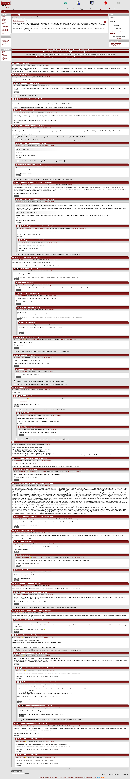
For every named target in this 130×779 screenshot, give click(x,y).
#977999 (45, 612)
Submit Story (5, 27)
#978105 (47, 655)
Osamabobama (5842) (21, 594)
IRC (2, 52)
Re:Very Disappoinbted (28, 137)
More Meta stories (115, 44)
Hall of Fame (5, 26)
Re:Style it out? (22, 110)
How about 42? (23, 439)
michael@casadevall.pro (33, 339)
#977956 (46, 357)
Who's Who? (5, 55)
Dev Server (4, 58)
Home (40, 777)
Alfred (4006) (20, 285)
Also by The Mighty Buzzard (118, 45)
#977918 (47, 285)
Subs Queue (5, 29)
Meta (4, 12)
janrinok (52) (19, 544)
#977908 (70, 398)
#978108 (50, 242)
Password (112, 21)
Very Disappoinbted (26, 126)
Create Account (5, 32)
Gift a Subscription (119, 36)
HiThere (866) (17, 460)
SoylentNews (6, 4)
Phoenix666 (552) (21, 167)
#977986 (72, 557)
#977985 (70, 518)
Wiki (3, 54)
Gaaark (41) (18, 271)
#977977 (47, 544)
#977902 (47, 389)
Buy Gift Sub (5, 30)
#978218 (45, 622)
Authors (4, 22)
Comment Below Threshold (27, 96)
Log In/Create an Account (61, 52)
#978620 (67, 725)
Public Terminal (114, 25)
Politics (3, 46)
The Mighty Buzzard (116, 43)
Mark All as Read (95, 54)
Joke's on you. (20, 179)
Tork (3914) (18, 622)
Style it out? (23, 99)
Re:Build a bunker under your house (29, 516)
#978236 (52, 325)
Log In (3, 33)
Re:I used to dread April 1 (24, 650)
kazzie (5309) (19, 655)
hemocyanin (38, 410)
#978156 (50, 594)
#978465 (50, 371)
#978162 (53, 684)
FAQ (3, 18)
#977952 (63, 339)
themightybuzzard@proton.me (38, 184)
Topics (3, 20)
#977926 (73, 228)
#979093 (48, 757)
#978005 (49, 167)
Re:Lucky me (25, 269)
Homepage (76, 184)
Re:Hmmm (25, 83)
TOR (3, 59)
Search (3, 23)
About (3, 16)
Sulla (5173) (17, 532)
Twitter (3, 51)
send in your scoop (101, 9)
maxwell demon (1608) (21, 112)
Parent (16, 92)
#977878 (47, 65)
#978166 (53, 708)
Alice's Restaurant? (26, 458)
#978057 (50, 112)
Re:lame (24, 541)
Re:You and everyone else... (26, 620)
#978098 (54, 429)
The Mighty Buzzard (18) (22, 184)
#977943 (43, 532)
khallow (44, 161)
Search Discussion (91, 52)
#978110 (50, 670)
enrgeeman (23, 401)
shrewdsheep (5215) (19, 585)
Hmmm (21, 74)
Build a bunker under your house (31, 483)
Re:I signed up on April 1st (31, 592)
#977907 (70, 184)
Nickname (112, 17)
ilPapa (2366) (17, 128)
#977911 (47, 201)
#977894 (44, 128)
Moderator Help (17, 771)
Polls (3, 25)
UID (20, 387)
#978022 (48, 572)
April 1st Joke (17, 15)
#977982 (47, 585)
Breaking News (5, 40)
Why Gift (119, 38)
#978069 (46, 637)
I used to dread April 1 (27, 635)
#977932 (47, 485)
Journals (4, 19)
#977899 (47, 259)
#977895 (49, 85)
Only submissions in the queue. (118, 9)
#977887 (47, 76)
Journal (52, 101)
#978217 (47, 309)
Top (72, 52)
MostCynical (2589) (18, 101)
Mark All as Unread (108, 54)
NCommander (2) (20, 339)
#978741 (47, 741)
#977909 (70, 471)
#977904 (47, 444)
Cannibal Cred (20, 63)
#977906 (44, 460)
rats (16, 442)
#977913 (47, 145)
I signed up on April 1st (28, 583)
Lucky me (22, 257)
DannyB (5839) (17, 637)
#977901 (45, 271)
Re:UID (23, 396)
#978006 (49, 295)
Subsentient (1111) (18, 259)
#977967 (54, 415)
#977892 (47, 101)
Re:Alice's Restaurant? (24, 469)
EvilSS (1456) (17, 612)
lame (21, 530)
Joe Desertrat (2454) (22, 371)
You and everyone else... (28, 610)
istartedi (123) (19, 357)
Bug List (4, 57)
